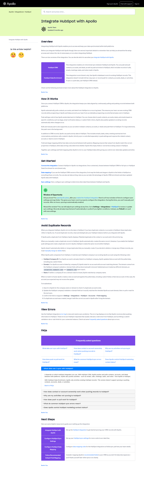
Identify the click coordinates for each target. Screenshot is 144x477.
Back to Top (44, 92)
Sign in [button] (137, 4)
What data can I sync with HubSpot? (54, 348)
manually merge (50, 251)
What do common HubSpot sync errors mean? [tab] (61, 403)
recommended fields (91, 455)
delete (60, 251)
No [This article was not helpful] (21, 55)
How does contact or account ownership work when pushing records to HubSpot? (88, 351)
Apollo (11, 12)
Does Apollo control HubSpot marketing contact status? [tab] (65, 407)
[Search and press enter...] (88, 11)
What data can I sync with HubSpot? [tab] (57, 368)
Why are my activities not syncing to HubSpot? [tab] (61, 395)
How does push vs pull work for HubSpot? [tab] (59, 399)
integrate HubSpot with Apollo (104, 57)
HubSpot (28, 12)
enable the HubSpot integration (87, 198)
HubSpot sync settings (81, 438)
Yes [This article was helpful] (13, 55)
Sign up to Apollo (112, 4)
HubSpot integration (79, 430)
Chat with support (126, 4)
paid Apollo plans (63, 198)
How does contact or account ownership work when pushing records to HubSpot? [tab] (75, 392)
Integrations (19, 12)
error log (63, 314)
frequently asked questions (98, 319)
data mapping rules (79, 446)
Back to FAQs (49, 385)
